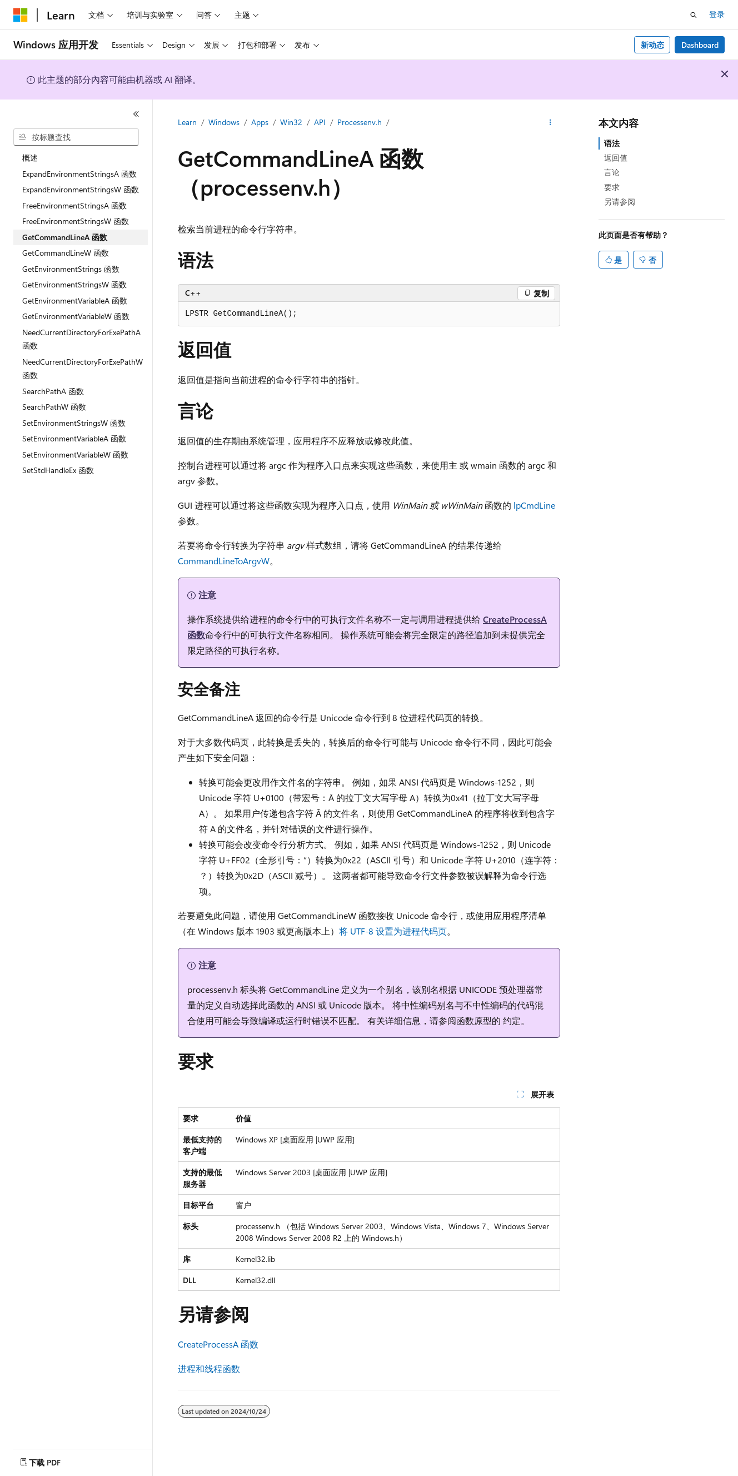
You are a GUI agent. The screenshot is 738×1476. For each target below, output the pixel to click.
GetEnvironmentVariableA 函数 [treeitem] (74, 300)
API (320, 122)
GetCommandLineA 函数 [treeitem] (64, 237)
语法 (612, 143)
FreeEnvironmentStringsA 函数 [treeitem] (74, 205)
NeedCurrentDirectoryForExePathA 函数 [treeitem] (81, 339)
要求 (612, 187)
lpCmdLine (534, 505)
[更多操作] (550, 123)
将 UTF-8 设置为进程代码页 (393, 931)
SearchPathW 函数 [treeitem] (54, 406)
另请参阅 (619, 201)
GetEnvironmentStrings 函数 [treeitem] (70, 269)
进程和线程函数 (209, 1368)
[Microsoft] (20, 15)
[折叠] (136, 114)
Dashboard (700, 44)
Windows (224, 122)
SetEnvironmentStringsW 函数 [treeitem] (74, 423)
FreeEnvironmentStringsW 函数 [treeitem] (75, 221)
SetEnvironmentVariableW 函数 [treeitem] (75, 454)
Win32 (291, 122)
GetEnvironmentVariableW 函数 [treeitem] (75, 316)
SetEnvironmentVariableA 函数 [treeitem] (74, 438)
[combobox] (76, 137)
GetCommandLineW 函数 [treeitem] (65, 252)
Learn (187, 122)
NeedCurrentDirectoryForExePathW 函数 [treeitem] (82, 368)
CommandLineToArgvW (224, 560)
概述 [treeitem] (30, 157)
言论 (612, 172)
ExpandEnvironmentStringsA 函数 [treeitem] (79, 173)
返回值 (615, 157)
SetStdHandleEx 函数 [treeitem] (58, 470)
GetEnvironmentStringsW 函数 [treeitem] (74, 284)
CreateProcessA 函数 (218, 1344)
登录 (717, 14)
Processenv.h (359, 122)
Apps (259, 122)
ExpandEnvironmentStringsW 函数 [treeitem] (80, 189)
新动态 (652, 44)
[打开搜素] (693, 15)
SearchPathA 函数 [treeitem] (53, 391)
